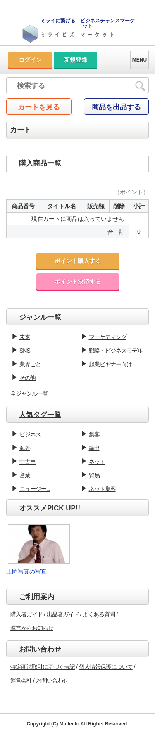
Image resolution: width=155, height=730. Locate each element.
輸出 (94, 448)
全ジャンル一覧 (29, 393)
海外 (24, 448)
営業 (24, 475)
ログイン (30, 60)
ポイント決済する (78, 281)
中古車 (27, 461)
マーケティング (107, 337)
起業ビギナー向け (110, 364)
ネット (97, 461)
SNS (24, 350)
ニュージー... (34, 489)
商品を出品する (116, 107)
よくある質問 (99, 614)
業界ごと (30, 364)
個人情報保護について (106, 667)
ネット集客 (102, 489)
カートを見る (39, 107)
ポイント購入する (78, 261)
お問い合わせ (52, 680)
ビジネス (30, 434)
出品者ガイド (63, 614)
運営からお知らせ (31, 628)
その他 (27, 377)
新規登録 (75, 60)
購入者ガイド (26, 614)
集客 (94, 434)
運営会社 (21, 680)
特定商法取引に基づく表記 (42, 667)
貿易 (94, 475)
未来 (24, 337)
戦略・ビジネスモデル (116, 350)
